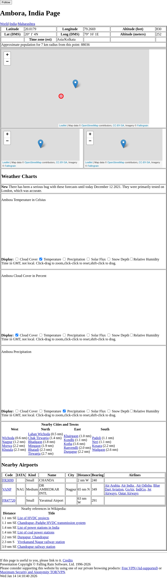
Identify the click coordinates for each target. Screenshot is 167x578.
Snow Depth (120, 259)
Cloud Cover (29, 259)
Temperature (52, 259)
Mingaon (34, 446)
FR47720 (8, 500)
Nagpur (7, 442)
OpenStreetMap (90, 125)
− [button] (7, 62)
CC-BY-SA (118, 125)
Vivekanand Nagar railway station (41, 542)
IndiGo (141, 489)
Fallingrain (142, 125)
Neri (95, 442)
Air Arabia (112, 485)
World (4, 24)
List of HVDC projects (33, 518)
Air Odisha (144, 485)
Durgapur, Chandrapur (33, 537)
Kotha (68, 444)
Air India (128, 485)
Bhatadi (33, 449)
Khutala (7, 449)
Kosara (97, 446)
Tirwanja (34, 453)
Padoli (96, 438)
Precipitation (76, 259)
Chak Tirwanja (38, 438)
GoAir (129, 489)
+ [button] (7, 55)
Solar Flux (98, 259)
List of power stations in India (38, 527)
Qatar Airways (128, 493)
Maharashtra (26, 24)
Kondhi (69, 440)
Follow (6, 2)
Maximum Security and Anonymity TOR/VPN (32, 572)
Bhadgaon (35, 442)
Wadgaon (98, 449)
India (13, 24)
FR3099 (8, 480)
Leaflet (63, 125)
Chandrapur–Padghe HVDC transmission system (51, 523)
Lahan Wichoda (39, 434)
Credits (68, 560)
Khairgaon (71, 436)
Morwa (7, 446)
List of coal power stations (35, 532)
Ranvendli (71, 448)
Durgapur (70, 451)
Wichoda (8, 438)
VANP (7, 489)
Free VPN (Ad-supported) (140, 568)
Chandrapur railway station (36, 546)
